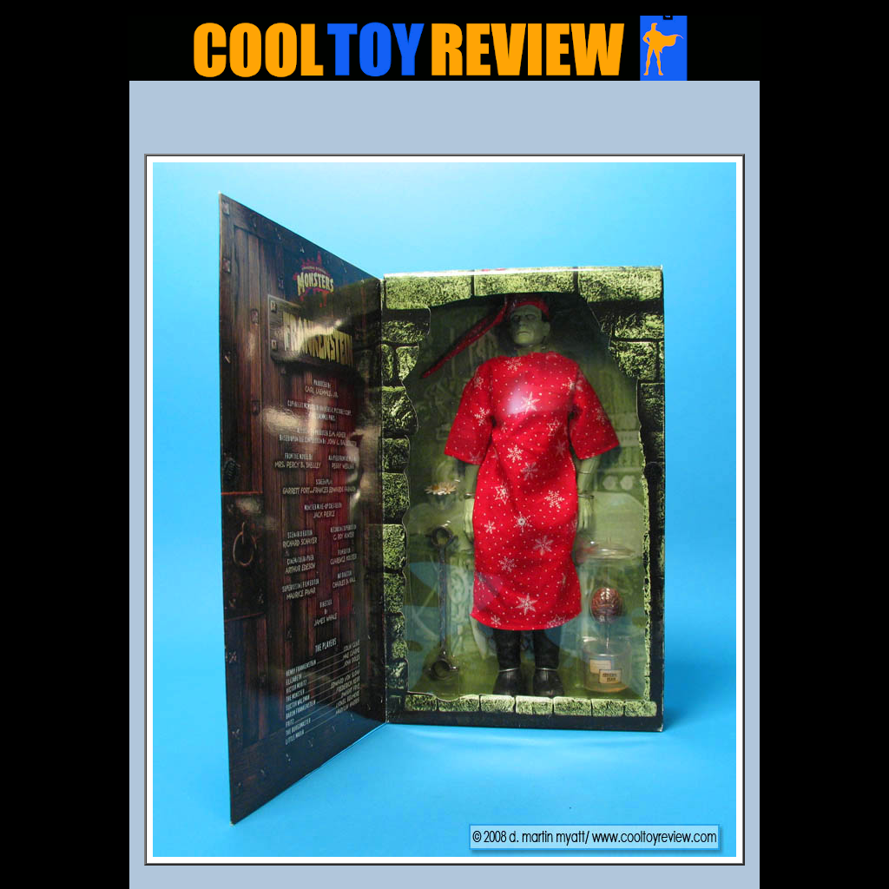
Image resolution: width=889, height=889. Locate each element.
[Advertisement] (444, 122)
